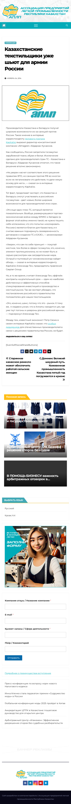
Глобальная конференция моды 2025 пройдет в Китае (35, 703)
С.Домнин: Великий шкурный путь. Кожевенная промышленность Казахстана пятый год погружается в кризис (50, 369)
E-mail (9, 614)
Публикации (10, 43)
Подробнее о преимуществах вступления (28, 673)
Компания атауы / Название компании (28, 600)
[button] (67, 25)
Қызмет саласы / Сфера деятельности (27, 629)
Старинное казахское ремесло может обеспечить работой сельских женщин (18, 365)
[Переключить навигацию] (35, 25)
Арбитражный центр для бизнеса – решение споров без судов (35, 448)
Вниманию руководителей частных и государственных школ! (35, 419)
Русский (9, 508)
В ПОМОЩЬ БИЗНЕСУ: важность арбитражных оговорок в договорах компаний (32, 479)
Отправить (14, 658)
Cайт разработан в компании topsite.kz (20, 796)
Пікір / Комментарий (17, 643)
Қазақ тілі (10, 515)
